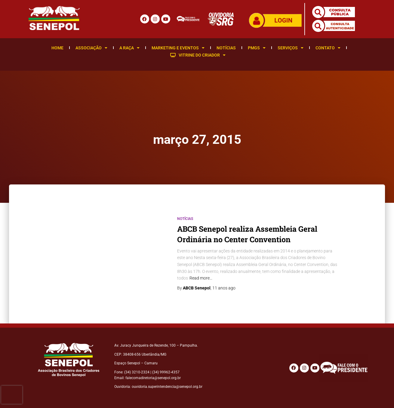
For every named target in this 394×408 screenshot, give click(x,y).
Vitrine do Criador (198, 55)
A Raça (129, 47)
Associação (91, 47)
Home (57, 47)
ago (223, 288)
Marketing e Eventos (178, 47)
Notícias (226, 47)
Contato (328, 47)
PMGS (257, 47)
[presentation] (11, 395)
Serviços (290, 47)
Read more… (200, 278)
